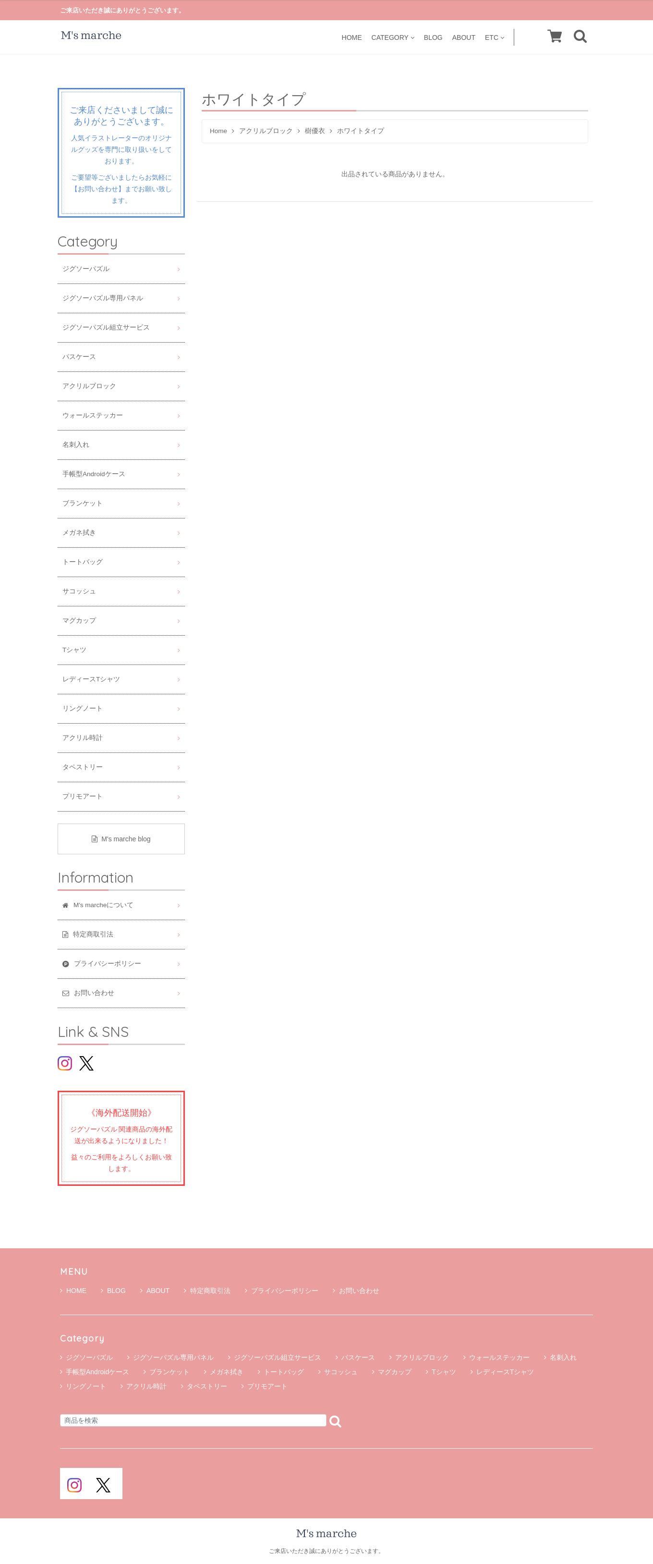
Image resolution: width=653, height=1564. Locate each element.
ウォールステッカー (92, 415)
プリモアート (82, 796)
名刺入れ (75, 444)
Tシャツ (74, 649)
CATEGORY (393, 37)
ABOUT (463, 37)
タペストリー (82, 767)
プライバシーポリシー (281, 1290)
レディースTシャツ (91, 679)
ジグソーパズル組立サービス (106, 327)
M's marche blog (121, 839)
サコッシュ (79, 591)
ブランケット (82, 503)
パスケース (79, 356)
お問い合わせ (356, 1290)
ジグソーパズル (85, 268)
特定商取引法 (207, 1290)
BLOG (433, 37)
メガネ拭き (79, 532)
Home (218, 131)
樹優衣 (315, 131)
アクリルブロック (266, 131)
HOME (352, 37)
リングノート (82, 708)
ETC (494, 37)
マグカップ (79, 620)
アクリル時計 (82, 737)
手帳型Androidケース (93, 474)
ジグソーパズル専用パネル (102, 298)
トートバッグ (82, 562)
